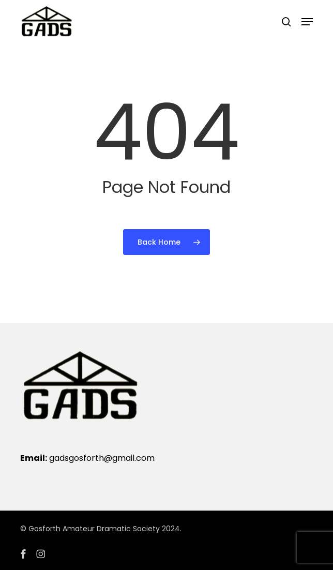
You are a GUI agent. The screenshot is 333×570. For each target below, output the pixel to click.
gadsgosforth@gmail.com (102, 458)
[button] (307, 22)
